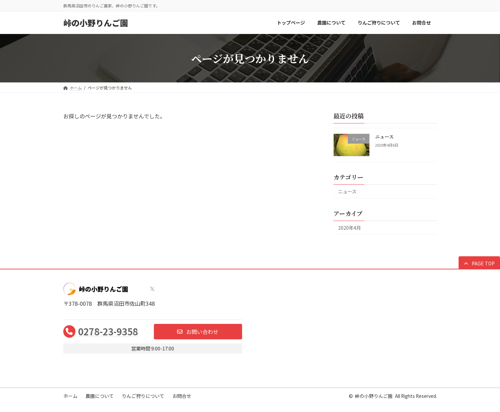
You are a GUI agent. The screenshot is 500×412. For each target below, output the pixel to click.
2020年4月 (349, 227)
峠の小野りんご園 (374, 395)
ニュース (384, 136)
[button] (479, 263)
